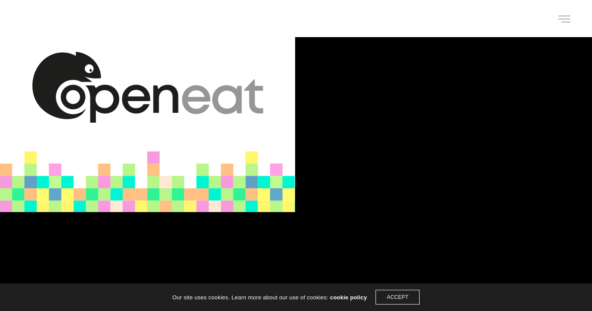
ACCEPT (397, 297)
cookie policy (348, 297)
